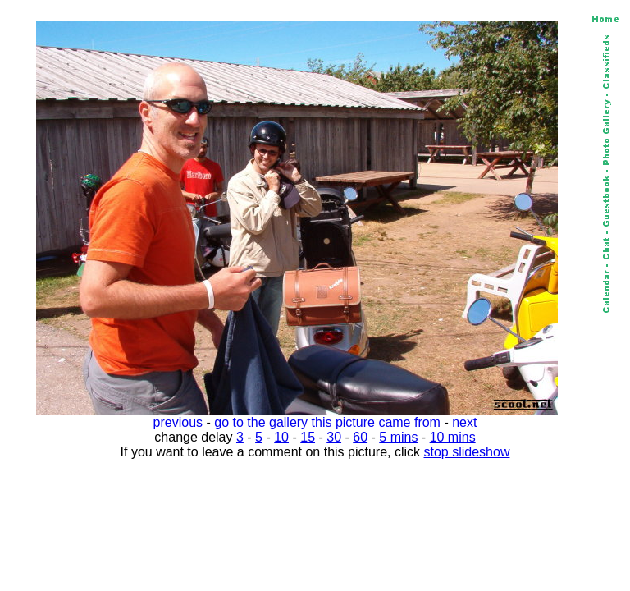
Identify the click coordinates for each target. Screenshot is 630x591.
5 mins (398, 437)
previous (178, 422)
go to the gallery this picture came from (327, 422)
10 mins (453, 437)
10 (281, 437)
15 (307, 437)
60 (360, 437)
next (464, 422)
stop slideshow (467, 452)
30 (333, 437)
